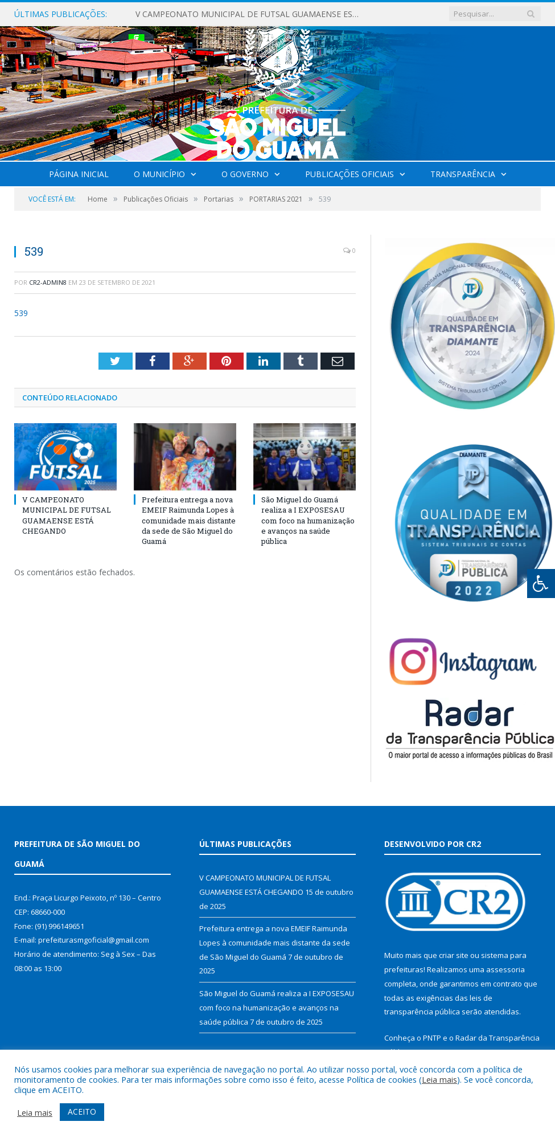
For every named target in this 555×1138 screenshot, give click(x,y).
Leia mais (439, 1079)
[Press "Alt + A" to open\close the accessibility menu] (541, 583)
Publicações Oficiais (349, 174)
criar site (453, 955)
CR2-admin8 (48, 282)
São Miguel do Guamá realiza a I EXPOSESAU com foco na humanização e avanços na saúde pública (308, 520)
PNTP (432, 1038)
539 (21, 313)
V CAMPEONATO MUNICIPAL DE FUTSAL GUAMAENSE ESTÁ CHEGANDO (252, 14)
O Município (159, 174)
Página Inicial (79, 174)
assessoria (505, 969)
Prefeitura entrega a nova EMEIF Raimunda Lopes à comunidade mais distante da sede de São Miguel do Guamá (189, 520)
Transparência (462, 174)
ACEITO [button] (82, 1111)
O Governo (245, 174)
